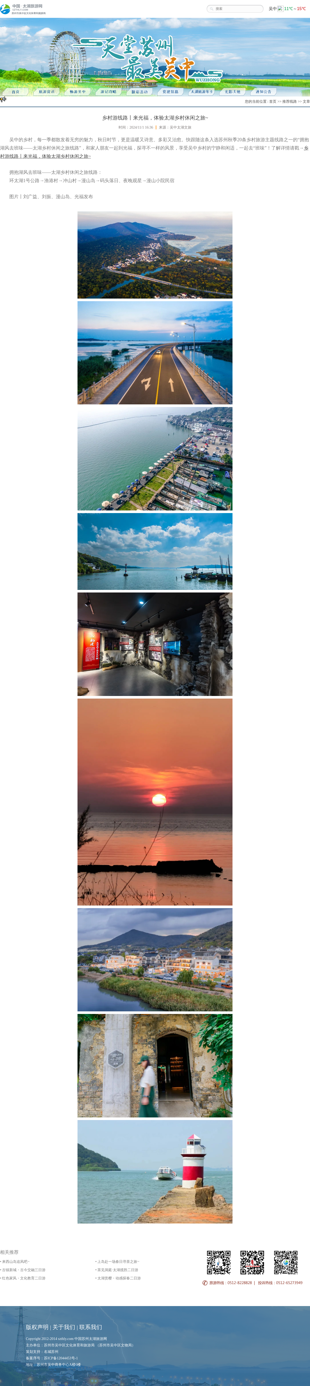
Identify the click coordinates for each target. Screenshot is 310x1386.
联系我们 (90, 1327)
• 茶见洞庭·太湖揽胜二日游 (116, 1270)
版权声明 (37, 1327)
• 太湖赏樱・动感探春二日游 (118, 1278)
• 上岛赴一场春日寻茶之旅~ (117, 1262)
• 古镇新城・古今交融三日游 (22, 1270)
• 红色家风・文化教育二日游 (22, 1278)
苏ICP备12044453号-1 (61, 1358)
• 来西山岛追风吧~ (14, 1262)
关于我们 (63, 1327)
